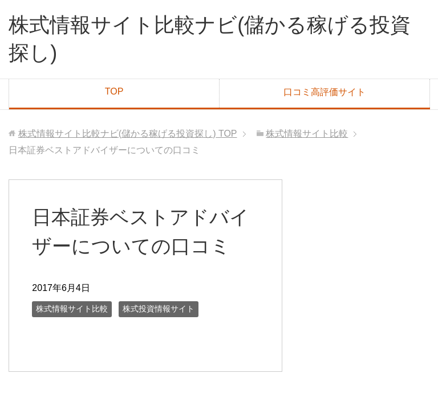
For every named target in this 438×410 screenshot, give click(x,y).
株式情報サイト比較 (72, 308)
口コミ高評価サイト (324, 92)
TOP (114, 91)
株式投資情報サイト (158, 308)
